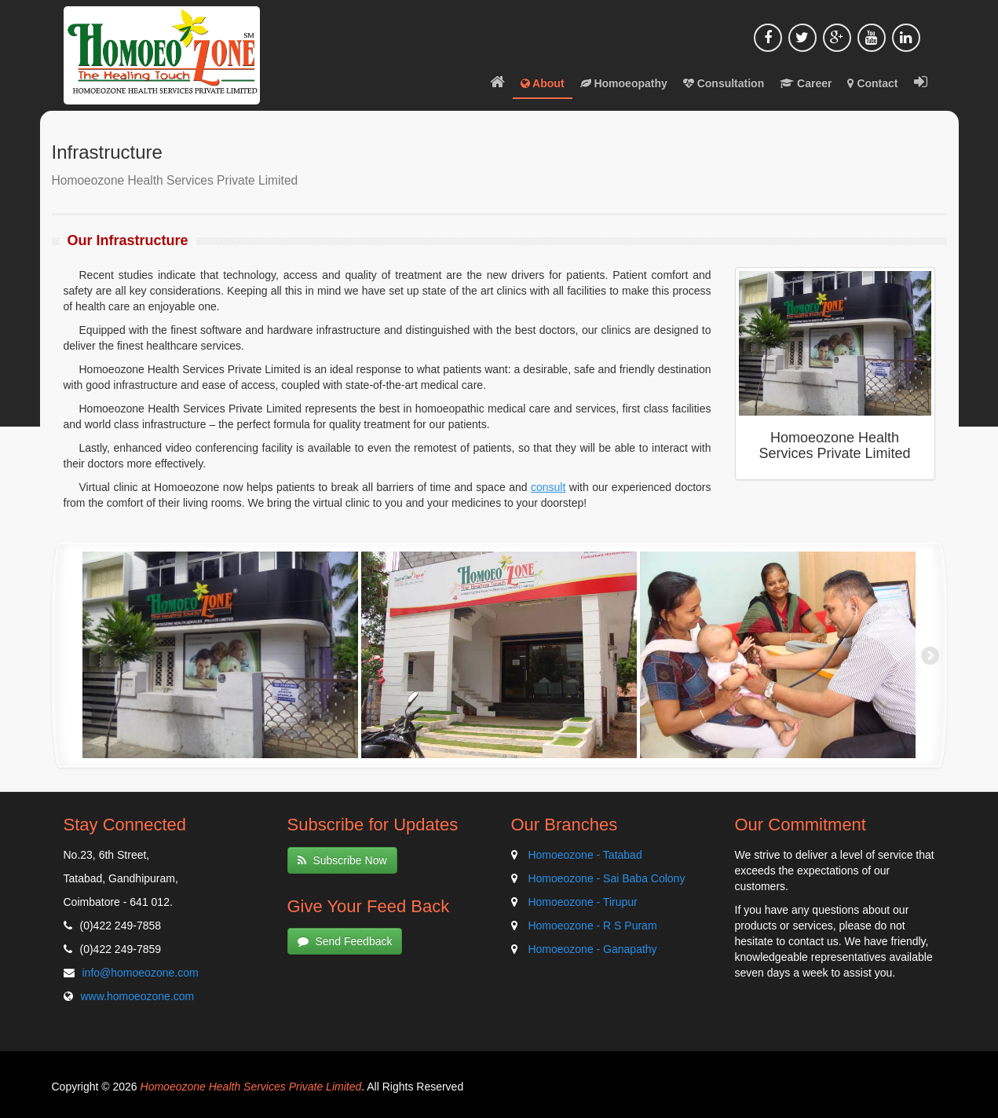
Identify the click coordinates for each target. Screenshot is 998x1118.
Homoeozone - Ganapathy (592, 949)
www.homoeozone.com (138, 996)
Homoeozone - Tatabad (585, 855)
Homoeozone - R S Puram (592, 925)
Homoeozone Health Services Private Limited (251, 1086)
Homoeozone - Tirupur (582, 902)
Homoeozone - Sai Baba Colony (606, 878)
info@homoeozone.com (140, 972)
